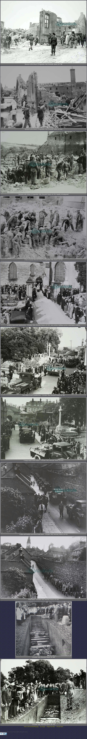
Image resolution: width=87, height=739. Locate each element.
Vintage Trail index (50, 726)
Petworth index (60, 726)
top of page (42, 726)
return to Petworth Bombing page (31, 726)
